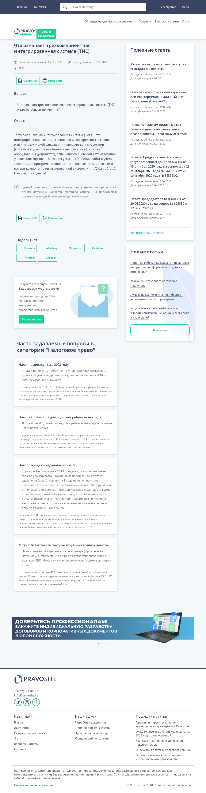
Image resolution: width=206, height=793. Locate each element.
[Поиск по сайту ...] (108, 7)
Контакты (39, 7)
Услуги (143, 21)
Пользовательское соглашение (34, 785)
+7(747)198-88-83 (26, 691)
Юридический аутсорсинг (92, 738)
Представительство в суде (92, 733)
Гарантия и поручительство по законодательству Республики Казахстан (163, 724)
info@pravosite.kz (26, 695)
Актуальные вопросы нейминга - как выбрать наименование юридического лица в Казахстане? (159, 312)
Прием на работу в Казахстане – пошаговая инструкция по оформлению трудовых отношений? (159, 267)
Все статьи (160, 330)
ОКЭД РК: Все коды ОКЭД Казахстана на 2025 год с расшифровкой (163, 733)
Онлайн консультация (46, 34)
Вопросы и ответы (167, 21)
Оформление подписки (29, 733)
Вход (185, 7)
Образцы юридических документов (108, 21)
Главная (22, 7)
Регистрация (168, 7)
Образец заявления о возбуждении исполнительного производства (159, 757)
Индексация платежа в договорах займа (163, 750)
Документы (21, 728)
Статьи (186, 21)
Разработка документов (91, 722)
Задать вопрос (31, 319)
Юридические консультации (93, 728)
